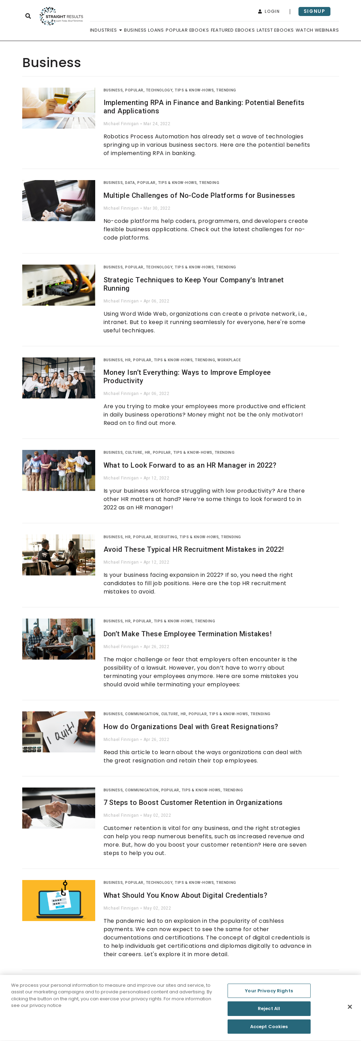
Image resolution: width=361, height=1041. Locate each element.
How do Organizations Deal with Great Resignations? (191, 727)
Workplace (229, 360)
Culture (133, 452)
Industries (106, 30)
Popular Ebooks (187, 30)
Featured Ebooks (233, 30)
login (269, 11)
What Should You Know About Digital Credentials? (186, 895)
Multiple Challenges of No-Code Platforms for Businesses (199, 195)
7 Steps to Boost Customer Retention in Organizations (193, 802)
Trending (226, 90)
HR (128, 360)
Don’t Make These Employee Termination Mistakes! (188, 634)
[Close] (350, 1009)
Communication (141, 714)
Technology (159, 90)
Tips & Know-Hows (194, 90)
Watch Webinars (317, 30)
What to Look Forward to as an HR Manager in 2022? (190, 465)
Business (113, 90)
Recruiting (166, 537)
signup (314, 11)
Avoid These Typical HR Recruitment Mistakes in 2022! (194, 549)
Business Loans (144, 30)
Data (130, 182)
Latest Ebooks (275, 30)
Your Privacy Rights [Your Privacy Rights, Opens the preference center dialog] (269, 993)
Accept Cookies (269, 1029)
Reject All (269, 1011)
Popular (134, 90)
